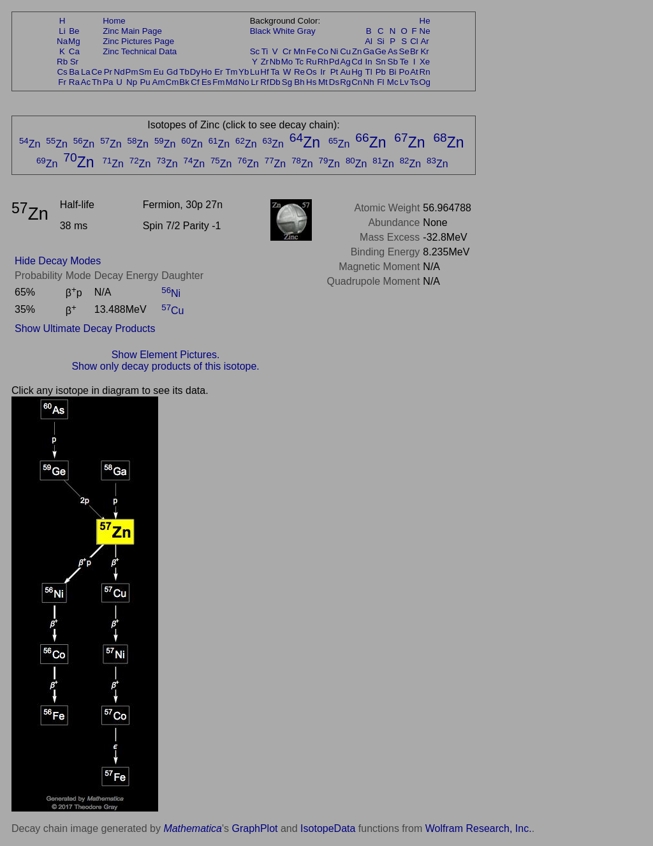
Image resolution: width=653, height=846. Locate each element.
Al (368, 41)
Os (311, 72)
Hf (264, 72)
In (368, 61)
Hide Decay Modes (58, 260)
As (393, 51)
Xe (425, 61)
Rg (345, 82)
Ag (345, 61)
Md (232, 82)
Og (424, 82)
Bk (184, 82)
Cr (286, 51)
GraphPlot (254, 828)
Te (404, 61)
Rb (62, 61)
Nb (275, 61)
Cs (62, 72)
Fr (62, 82)
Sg (287, 82)
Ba (74, 72)
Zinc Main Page (132, 31)
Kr (424, 51)
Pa (108, 82)
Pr (108, 72)
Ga (368, 51)
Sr (74, 61)
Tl (368, 72)
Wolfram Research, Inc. (478, 828)
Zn (357, 51)
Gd (172, 72)
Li (62, 31)
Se (404, 51)
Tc (299, 61)
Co (323, 51)
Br (414, 51)
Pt (334, 72)
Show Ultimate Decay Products (85, 328)
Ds (334, 82)
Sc (255, 51)
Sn (381, 61)
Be (74, 31)
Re (299, 72)
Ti (264, 51)
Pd (334, 61)
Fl (380, 82)
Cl (414, 41)
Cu (345, 51)
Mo (287, 61)
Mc (393, 82)
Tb (184, 72)
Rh (323, 61)
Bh (299, 82)
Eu (158, 72)
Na (62, 41)
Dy (195, 72)
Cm (172, 82)
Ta (274, 72)
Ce (96, 72)
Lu (255, 72)
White (284, 31)
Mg (74, 41)
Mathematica (192, 828)
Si (381, 41)
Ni (334, 51)
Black (260, 31)
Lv (404, 82)
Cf (195, 82)
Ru (311, 61)
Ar (424, 41)
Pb (381, 72)
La (86, 72)
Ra (74, 82)
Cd (356, 61)
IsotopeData (327, 828)
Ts (414, 82)
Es (207, 82)
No (243, 82)
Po (404, 72)
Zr (265, 61)
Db (275, 82)
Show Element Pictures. (166, 354)
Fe (311, 51)
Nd (119, 72)
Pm (132, 72)
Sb (393, 61)
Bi (393, 72)
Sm (145, 72)
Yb (243, 72)
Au (345, 72)
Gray (306, 31)
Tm (231, 72)
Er (218, 72)
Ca (74, 51)
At (414, 72)
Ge (380, 51)
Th (97, 82)
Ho (206, 72)
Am (158, 82)
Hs (311, 82)
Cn (356, 82)
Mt (323, 82)
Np (131, 82)
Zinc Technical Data (140, 51)
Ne (425, 31)
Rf (264, 82)
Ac (86, 82)
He (425, 21)
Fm (218, 82)
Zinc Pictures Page (138, 41)
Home (114, 21)
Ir (322, 72)
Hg (356, 72)
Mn (299, 51)
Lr (255, 82)
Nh (368, 82)
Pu (145, 82)
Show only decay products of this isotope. (165, 366)
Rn (425, 72)
